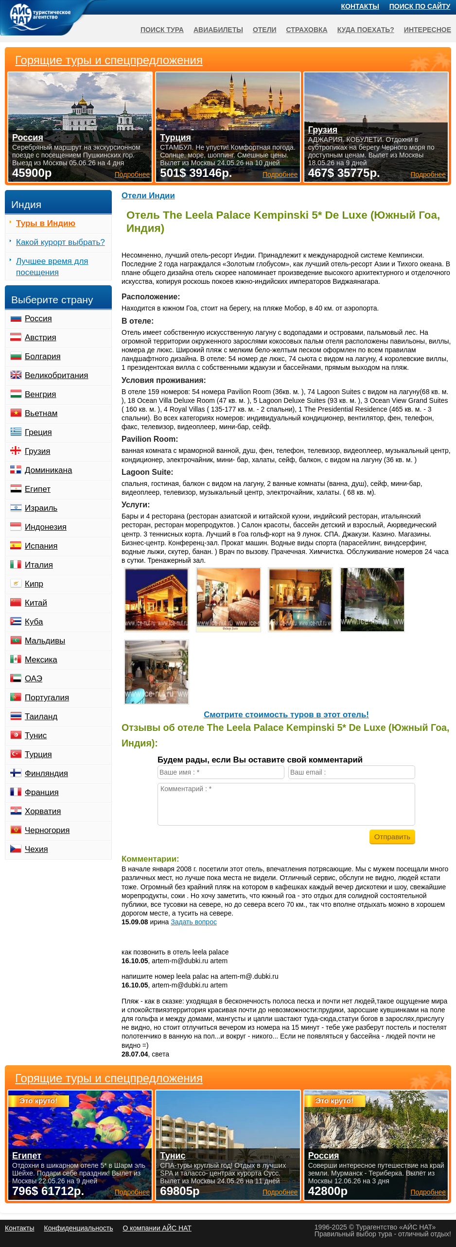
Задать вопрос (194, 922)
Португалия (47, 697)
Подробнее (132, 1192)
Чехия (36, 849)
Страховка (307, 30)
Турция (38, 754)
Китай (36, 602)
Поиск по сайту (420, 6)
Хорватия (43, 811)
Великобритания (56, 375)
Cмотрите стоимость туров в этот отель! (286, 714)
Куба (34, 621)
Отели (265, 30)
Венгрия (40, 394)
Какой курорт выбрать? (60, 242)
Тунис (36, 735)
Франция (42, 792)
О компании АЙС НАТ (157, 1228)
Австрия (40, 337)
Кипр (34, 584)
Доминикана (48, 470)
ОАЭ (33, 678)
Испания (41, 546)
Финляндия (46, 773)
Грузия (38, 451)
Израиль (41, 508)
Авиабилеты (218, 30)
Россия (38, 318)
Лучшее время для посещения (52, 267)
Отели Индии (148, 195)
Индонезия (46, 527)
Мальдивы (45, 640)
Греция (38, 432)
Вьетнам (41, 413)
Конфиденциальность (78, 1228)
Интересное (427, 30)
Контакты (360, 6)
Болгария (43, 356)
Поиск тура (162, 30)
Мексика (41, 659)
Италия (39, 565)
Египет (38, 489)
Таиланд (41, 716)
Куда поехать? (365, 30)
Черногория (47, 830)
